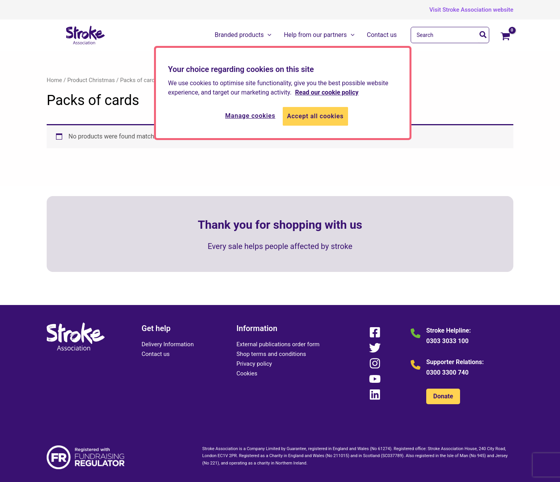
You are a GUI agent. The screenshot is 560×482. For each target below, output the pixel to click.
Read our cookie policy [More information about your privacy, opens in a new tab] (327, 92)
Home (54, 80)
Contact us (156, 354)
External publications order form (278, 344)
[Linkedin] (374, 394)
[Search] (483, 35)
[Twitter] (374, 348)
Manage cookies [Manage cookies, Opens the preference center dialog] (250, 115)
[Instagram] (374, 363)
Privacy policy (254, 363)
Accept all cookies (315, 116)
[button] (465, 10)
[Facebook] (374, 332)
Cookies (246, 373)
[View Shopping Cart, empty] (505, 37)
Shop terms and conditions (271, 354)
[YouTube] (374, 379)
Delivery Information (168, 344)
